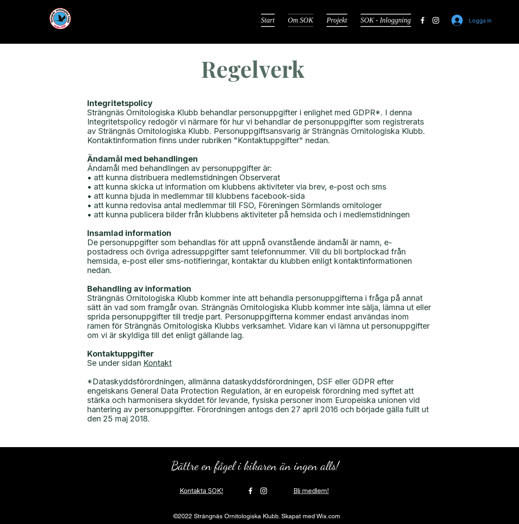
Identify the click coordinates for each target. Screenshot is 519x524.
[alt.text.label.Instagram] (435, 20)
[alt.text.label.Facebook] (422, 20)
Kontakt (157, 363)
